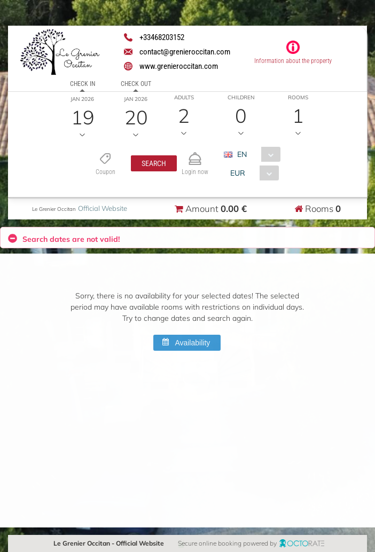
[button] (153, 163)
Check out (136, 84)
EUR (237, 173)
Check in (82, 84)
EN (241, 154)
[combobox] (255, 154)
